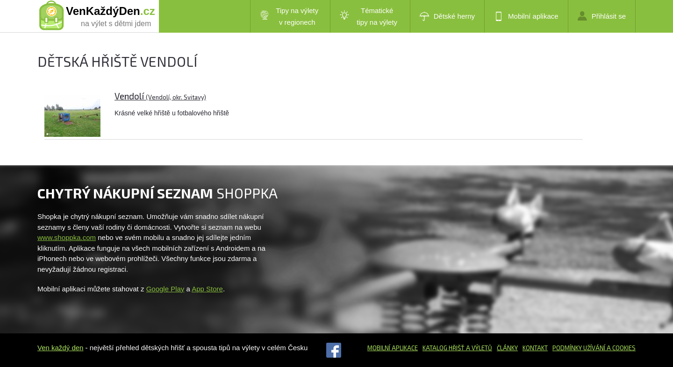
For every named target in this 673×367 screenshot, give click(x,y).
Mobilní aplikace (526, 16)
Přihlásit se (602, 16)
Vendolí (160, 96)
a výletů (478, 348)
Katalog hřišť (443, 348)
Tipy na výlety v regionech (289, 16)
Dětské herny (447, 16)
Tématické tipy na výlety (368, 16)
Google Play (165, 289)
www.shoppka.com (66, 237)
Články (507, 348)
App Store (207, 289)
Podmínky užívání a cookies (594, 348)
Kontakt (535, 348)
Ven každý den (60, 348)
